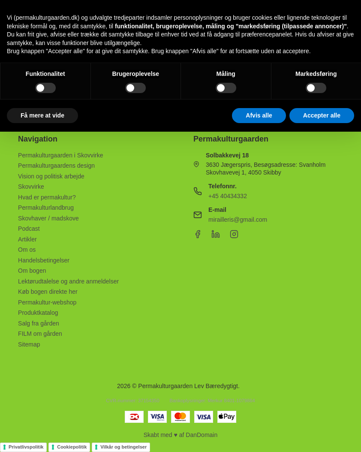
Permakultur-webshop (47, 302)
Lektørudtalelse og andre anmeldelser (68, 281)
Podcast (29, 228)
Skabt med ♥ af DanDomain (181, 434)
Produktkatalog (38, 312)
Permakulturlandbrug (46, 207)
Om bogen (32, 270)
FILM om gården (40, 333)
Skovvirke (31, 186)
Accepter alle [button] (321, 115)
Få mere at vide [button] (42, 115)
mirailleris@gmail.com (237, 219)
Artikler (27, 239)
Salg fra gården (38, 323)
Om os (27, 249)
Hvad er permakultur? (47, 197)
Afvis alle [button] (259, 115)
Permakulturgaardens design (56, 165)
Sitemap (29, 344)
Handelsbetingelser (43, 260)
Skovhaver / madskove (48, 218)
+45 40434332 (227, 196)
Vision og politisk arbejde (51, 176)
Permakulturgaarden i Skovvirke (60, 155)
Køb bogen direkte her (48, 291)
